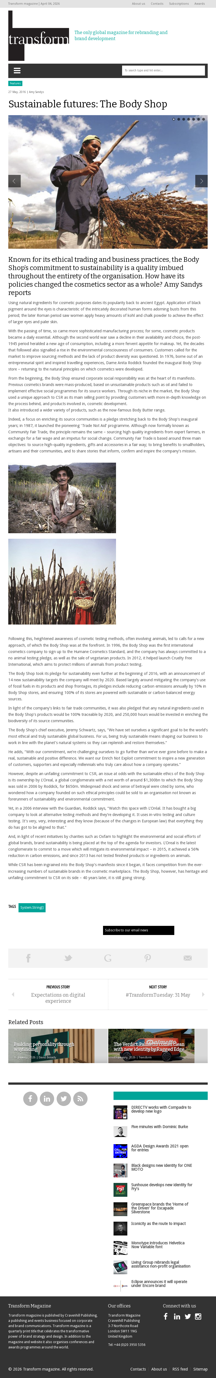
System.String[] (32, 908)
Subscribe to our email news (126, 930)
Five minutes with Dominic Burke (159, 1127)
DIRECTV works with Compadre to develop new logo (161, 1109)
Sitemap (200, 1369)
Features (15, 83)
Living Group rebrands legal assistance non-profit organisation (160, 1264)
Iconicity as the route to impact (158, 1223)
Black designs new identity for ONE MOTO (161, 1167)
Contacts (157, 4)
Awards (199, 4)
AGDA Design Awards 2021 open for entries (159, 1148)
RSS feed (180, 1369)
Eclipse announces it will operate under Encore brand (159, 1283)
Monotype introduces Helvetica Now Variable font (158, 1245)
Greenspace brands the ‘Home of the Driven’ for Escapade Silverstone (159, 1208)
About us (138, 4)
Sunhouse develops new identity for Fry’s (161, 1187)
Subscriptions (179, 4)
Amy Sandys (36, 92)
